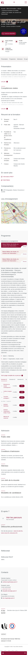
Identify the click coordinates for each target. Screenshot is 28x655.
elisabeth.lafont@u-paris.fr (10, 591)
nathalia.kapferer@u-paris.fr (10, 582)
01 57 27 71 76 (7, 589)
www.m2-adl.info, (18, 531)
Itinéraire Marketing (6, 405)
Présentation (4, 59)
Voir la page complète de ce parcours (11, 375)
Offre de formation (11, 8)
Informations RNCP (7, 176)
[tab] (14, 246)
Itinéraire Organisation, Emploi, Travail (7, 411)
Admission (20, 59)
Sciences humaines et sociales (10, 10)
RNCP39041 (5, 180)
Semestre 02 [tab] (12, 379)
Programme (12, 59)
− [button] (2, 206)
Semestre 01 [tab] (4, 379)
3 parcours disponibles (8, 33)
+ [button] (2, 204)
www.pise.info (13, 533)
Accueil (3, 8)
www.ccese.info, (5, 533)
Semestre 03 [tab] (20, 379)
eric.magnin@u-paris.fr (9, 598)
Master (19, 8)
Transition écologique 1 (6, 397)
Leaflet (13, 222)
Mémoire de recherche (6, 417)
